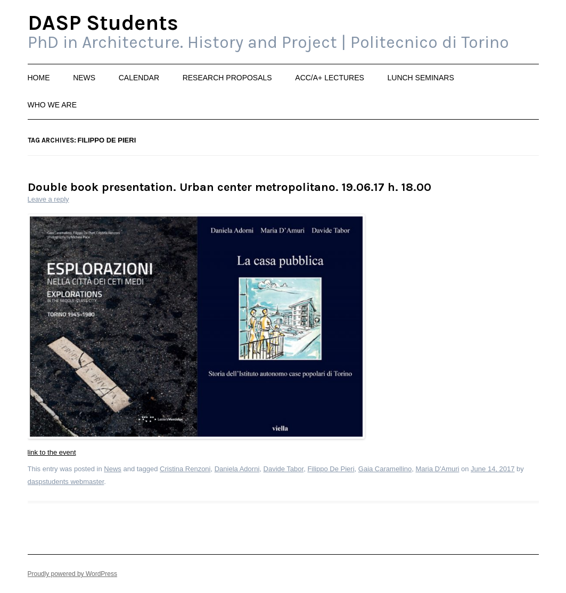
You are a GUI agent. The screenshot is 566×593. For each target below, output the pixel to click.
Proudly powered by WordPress (73, 574)
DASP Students (103, 23)
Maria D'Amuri (437, 469)
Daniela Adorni (237, 469)
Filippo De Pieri (330, 469)
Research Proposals (227, 77)
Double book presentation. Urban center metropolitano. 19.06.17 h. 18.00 (229, 187)
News (84, 77)
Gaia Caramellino (385, 469)
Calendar (139, 77)
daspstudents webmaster (66, 482)
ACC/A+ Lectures (329, 77)
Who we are (52, 105)
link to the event (52, 452)
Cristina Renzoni (185, 469)
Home (39, 77)
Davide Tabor (284, 469)
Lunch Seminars (420, 77)
